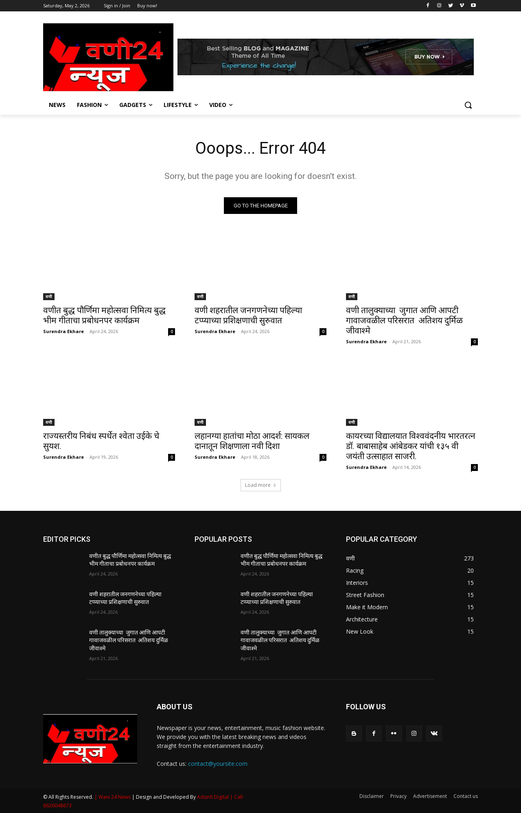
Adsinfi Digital (213, 796)
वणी (49, 296)
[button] (468, 105)
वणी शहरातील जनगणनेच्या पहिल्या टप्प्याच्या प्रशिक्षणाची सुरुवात (248, 315)
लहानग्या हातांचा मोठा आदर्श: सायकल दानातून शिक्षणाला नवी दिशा (252, 441)
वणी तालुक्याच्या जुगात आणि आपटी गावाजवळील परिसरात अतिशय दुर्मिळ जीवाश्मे (404, 320)
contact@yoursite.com (217, 763)
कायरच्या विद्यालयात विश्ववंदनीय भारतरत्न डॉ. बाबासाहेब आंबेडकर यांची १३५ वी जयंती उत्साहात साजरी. (410, 446)
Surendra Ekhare (63, 331)
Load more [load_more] (260, 485)
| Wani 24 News (113, 796)
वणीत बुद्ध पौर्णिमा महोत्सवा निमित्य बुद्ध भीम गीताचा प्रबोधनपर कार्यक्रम (104, 315)
